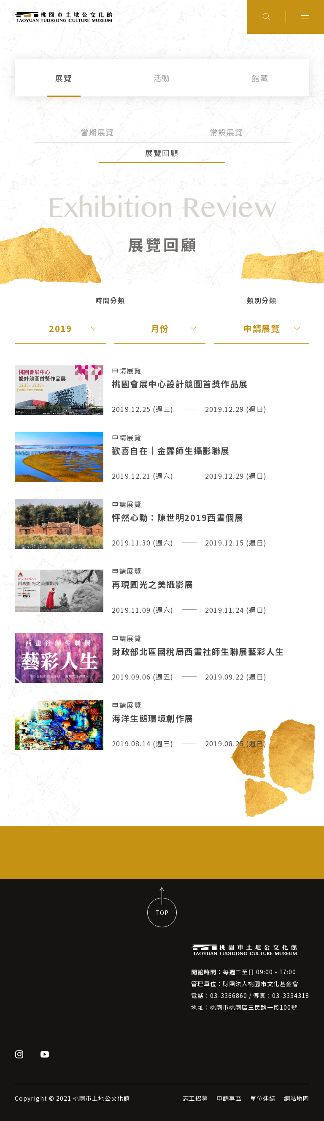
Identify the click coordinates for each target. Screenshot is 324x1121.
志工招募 (195, 1098)
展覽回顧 (162, 152)
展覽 (63, 77)
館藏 (260, 77)
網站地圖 (296, 1098)
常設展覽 (226, 131)
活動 (162, 77)
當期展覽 (97, 131)
